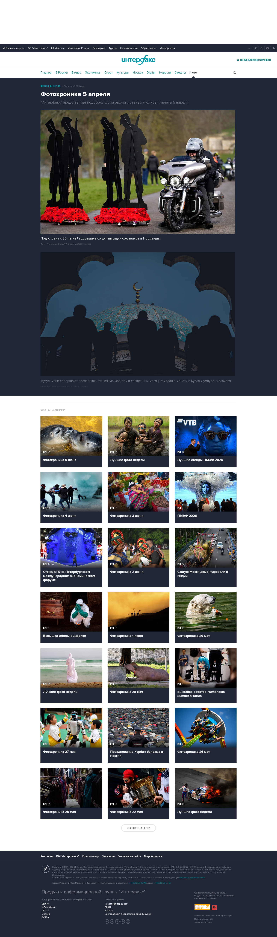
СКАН (108, 907)
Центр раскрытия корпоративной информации (128, 914)
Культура (123, 72)
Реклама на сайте (129, 856)
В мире (76, 72)
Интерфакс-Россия (78, 48)
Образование (148, 48)
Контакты (46, 856)
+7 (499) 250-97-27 (162, 883)
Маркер (46, 914)
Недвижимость (128, 48)
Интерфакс (138, 60)
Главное (46, 72)
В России (61, 72)
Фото (193, 72)
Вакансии (108, 856)
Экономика (93, 72)
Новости (165, 72)
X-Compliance (48, 907)
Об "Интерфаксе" (38, 48)
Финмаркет (99, 48)
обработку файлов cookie (192, 877)
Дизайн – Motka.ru (203, 922)
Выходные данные (203, 919)
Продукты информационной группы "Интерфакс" (94, 892)
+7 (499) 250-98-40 (137, 883)
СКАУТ (45, 910)
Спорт (108, 72)
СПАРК (45, 904)
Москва (137, 72)
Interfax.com (57, 48)
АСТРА (45, 917)
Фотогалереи (50, 86)
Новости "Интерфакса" (116, 904)
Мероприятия (167, 48)
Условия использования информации (213, 915)
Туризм (113, 48)
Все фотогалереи (138, 828)
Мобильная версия (14, 48)
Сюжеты (180, 72)
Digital (151, 72)
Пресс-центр (90, 856)
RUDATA (109, 910)
